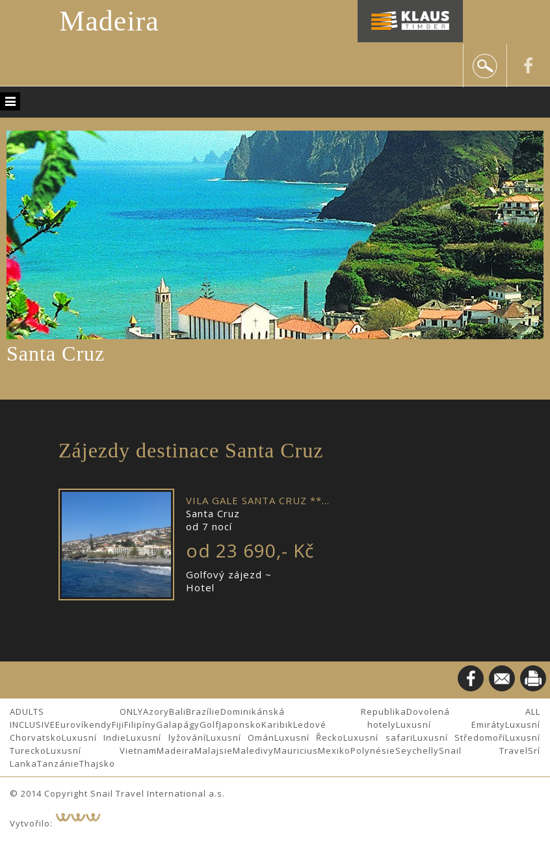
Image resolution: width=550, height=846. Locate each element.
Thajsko (97, 763)
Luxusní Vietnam (101, 750)
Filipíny (140, 724)
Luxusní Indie (94, 737)
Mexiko (334, 750)
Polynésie (372, 750)
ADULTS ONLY (76, 711)
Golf (209, 724)
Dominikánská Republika (313, 711)
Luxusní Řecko (308, 737)
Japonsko (240, 724)
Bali (177, 711)
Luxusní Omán (240, 737)
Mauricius (296, 750)
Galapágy (178, 724)
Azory (156, 711)
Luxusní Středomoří (459, 737)
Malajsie (213, 750)
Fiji (118, 724)
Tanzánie (58, 763)
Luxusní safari (377, 737)
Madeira (109, 21)
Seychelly (417, 750)
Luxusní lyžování (165, 737)
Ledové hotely (344, 724)
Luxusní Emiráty (451, 724)
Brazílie (203, 711)
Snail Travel (484, 750)
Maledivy (253, 750)
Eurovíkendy (83, 724)
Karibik (277, 724)
